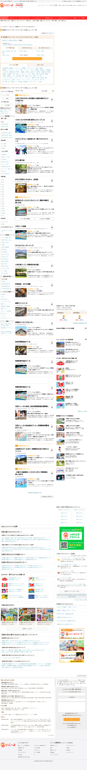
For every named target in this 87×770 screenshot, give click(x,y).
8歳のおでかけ (64, 522)
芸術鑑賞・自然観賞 (5, 306)
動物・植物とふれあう (21, 650)
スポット (4, 18)
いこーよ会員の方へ (71, 727)
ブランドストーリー (70, 745)
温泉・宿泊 (29, 652)
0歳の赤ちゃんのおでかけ (64, 509)
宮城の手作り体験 (13, 688)
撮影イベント (4, 304)
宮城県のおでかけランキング (40, 642)
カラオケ (18, 79)
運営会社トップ (53, 745)
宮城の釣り (27, 684)
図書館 (9, 76)
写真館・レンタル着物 (16, 81)
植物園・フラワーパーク (9, 70)
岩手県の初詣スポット (32, 557)
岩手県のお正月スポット (35, 565)
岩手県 (75, 595)
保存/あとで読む (66, 1)
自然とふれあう (6, 652)
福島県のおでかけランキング (40, 644)
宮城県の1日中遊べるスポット (64, 617)
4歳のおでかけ (64, 516)
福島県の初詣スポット (32, 559)
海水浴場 (18, 76)
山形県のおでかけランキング (25, 644)
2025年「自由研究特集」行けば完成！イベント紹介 (7, 332)
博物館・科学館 (25, 72)
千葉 (21, 20)
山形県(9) (25, 44)
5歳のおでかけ (79, 516)
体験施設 (43, 72)
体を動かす (22, 652)
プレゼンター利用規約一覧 (40, 745)
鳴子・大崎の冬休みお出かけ (9, 539)
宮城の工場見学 (4, 688)
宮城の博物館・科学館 (32, 697)
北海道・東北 (3, 20)
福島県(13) (30, 44)
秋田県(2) (20, 44)
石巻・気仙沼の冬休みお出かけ (41, 539)
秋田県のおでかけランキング (9, 644)
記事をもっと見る (27, 628)
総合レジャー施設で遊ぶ (8, 650)
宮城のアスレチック (35, 692)
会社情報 (68, 750)
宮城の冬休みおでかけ (20, 549)
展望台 (49, 72)
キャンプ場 (19, 70)
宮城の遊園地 (4, 684)
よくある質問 (37, 747)
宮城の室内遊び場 (16, 697)
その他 (39, 81)
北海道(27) (4, 44)
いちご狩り (5, 72)
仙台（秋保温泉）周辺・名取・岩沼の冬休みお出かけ (15, 538)
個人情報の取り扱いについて (71, 713)
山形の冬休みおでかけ (44, 549)
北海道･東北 (60, 595)
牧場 (37, 68)
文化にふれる (40, 650)
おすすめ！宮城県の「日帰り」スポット (67, 607)
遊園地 (11, 68)
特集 (83, 18)
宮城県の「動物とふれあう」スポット (66, 610)
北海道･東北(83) (13, 40)
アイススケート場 (7, 77)
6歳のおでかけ (64, 519)
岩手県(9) (15, 44)
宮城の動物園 (11, 684)
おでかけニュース (63, 18)
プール (13, 76)
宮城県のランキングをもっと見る (71, 591)
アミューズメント (26, 79)
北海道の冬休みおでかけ (24, 547)
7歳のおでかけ (79, 519)
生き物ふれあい (4, 299)
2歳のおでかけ (64, 513)
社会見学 (32, 72)
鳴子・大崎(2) (41, 51)
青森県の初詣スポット (20, 557)
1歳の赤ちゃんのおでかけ (79, 509)
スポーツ (3, 296)
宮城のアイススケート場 (23, 701)
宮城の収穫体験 (32, 688)
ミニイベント (4, 315)
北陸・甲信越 (36, 20)
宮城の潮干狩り (33, 701)
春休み (60, 5)
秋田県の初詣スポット (7, 559)
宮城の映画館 (24, 697)
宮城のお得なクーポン (6, 692)
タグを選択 (7, 105)
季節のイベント (4, 308)
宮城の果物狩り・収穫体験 (7, 703)
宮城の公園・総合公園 (45, 692)
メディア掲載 (37, 752)
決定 (27, 58)
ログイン (84, 1)
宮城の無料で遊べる (16, 692)
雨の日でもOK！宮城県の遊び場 (65, 614)
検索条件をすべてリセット (48, 33)
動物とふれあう (73, 5)
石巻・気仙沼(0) (23, 55)
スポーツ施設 (31, 74)
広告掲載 (20, 750)
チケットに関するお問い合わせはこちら (72, 723)
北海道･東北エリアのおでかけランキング (12, 640)
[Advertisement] (35, 380)
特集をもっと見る (82, 411)
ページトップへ (82, 675)
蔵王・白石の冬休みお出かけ (25, 539)
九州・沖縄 (60, 20)
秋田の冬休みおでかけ (32, 549)
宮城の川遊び (4, 693)
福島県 (74, 596)
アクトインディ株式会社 (67, 742)
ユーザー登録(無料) (76, 1)
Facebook (20, 754)
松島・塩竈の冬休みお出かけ (37, 538)
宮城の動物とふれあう (23, 688)
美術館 (4, 74)
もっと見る (50, 735)
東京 (15, 20)
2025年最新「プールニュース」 (7, 328)
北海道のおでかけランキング (31, 640)
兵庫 (49, 20)
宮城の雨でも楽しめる (6, 697)
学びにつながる (32, 650)
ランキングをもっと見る (80, 599)
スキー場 (39, 76)
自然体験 (3, 294)
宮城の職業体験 (40, 688)
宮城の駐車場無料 (26, 692)
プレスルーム (37, 750)
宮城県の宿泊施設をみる (35, 492)
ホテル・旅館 (32, 76)
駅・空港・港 (6, 81)
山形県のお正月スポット (35, 567)
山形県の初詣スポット (20, 559)
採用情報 (52, 752)
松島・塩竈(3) (24, 51)
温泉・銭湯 (25, 76)
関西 (41, 20)
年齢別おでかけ (49, 18)
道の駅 (42, 77)
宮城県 (79, 595)
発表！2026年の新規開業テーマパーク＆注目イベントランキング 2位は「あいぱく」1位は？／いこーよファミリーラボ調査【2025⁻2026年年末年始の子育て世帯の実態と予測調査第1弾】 (31, 721)
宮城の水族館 (48, 697)
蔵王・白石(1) (6, 55)
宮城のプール (39, 684)
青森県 (70, 595)
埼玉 (24, 20)
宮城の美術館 (41, 697)
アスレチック (23, 74)
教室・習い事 (35, 77)
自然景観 (37, 70)
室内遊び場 (5, 68)
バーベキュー (26, 70)
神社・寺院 (16, 74)
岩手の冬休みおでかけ (7, 549)
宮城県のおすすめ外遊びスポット (65, 624)
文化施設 (9, 74)
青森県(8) (10, 44)
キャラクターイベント (6, 318)
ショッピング (27, 77)
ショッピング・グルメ (6, 301)
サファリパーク (31, 68)
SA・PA (42, 79)
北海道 (8, 20)
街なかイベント (4, 313)
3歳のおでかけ (79, 513)
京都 (46, 20)
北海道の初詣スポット (7, 557)
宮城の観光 (45, 684)
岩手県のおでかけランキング (25, 642)
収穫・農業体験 (15, 652)
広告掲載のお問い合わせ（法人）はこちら (71, 715)
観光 (46, 77)
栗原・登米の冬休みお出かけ (9, 541)
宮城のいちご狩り (41, 701)
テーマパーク (17, 68)
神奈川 (18, 20)
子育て (75, 18)
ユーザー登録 (4, 714)
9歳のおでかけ (79, 522)
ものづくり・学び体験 (6, 311)
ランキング (38, 18)
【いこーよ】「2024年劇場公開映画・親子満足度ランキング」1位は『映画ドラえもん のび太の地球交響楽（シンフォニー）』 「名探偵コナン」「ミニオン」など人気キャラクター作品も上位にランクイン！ (31, 731)
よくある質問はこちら (72, 725)
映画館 (46, 74)
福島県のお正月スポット (8, 569)
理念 (51, 747)
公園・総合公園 (40, 74)
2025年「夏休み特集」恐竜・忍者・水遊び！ (6, 324)
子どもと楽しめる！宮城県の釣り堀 (66, 620)
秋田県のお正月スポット (21, 567)
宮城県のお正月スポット (8, 567)
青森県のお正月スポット (21, 565)
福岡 (65, 20)
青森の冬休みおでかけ (37, 547)
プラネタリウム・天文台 (9, 79)
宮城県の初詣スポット (44, 557)
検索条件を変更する (47, 496)
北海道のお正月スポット (8, 565)
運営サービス (53, 750)
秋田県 (83, 595)
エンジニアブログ (54, 754)
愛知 (30, 20)
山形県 (69, 596)
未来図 (67, 747)
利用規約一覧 (21, 747)
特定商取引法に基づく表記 (24, 757)
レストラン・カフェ (18, 77)
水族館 (41, 68)
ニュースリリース (22, 752)
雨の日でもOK (65, 5)
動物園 (23, 68)
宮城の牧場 (33, 684)
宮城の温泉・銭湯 (5, 701)
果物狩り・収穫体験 (45, 70)
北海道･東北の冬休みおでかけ (9, 547)
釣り (32, 70)
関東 (13, 20)
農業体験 (11, 72)
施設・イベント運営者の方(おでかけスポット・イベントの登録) (23, 714)
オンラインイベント (25, 18)
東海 (27, 20)
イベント (12, 18)
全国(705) (4, 40)
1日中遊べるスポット (82, 5)
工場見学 (38, 72)
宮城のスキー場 (13, 701)
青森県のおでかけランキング (9, 642)
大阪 (44, 20)
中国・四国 (54, 20)
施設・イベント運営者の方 (24, 745)
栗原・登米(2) (41, 55)
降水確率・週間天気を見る (80, 323)
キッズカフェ (35, 79)
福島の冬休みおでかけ (7, 550)
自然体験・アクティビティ (30, 81)
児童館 (4, 76)
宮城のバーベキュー (19, 684)
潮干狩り (17, 72)
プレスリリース (69, 752)
